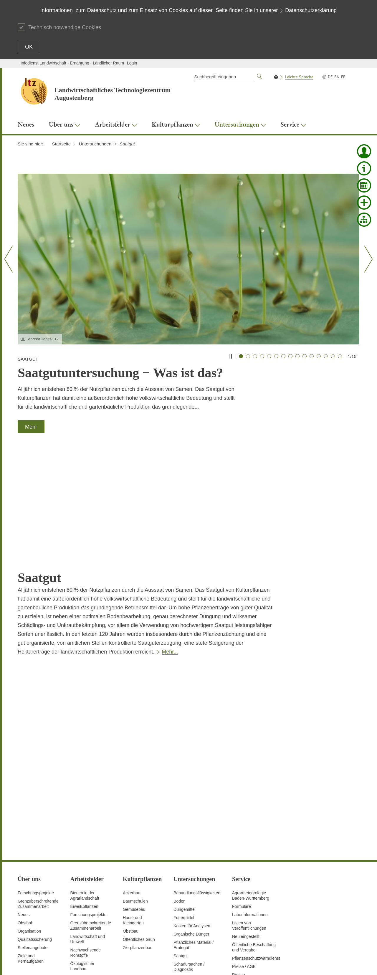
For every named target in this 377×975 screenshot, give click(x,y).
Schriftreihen (243, 881)
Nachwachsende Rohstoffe (85, 851)
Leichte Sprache (299, 76)
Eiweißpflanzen (84, 805)
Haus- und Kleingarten (133, 819)
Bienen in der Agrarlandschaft (84, 794)
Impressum (349, 963)
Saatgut (180, 854)
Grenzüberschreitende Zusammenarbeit (38, 802)
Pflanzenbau (81, 875)
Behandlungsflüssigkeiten (196, 791)
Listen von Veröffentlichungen (249, 824)
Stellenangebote (32, 846)
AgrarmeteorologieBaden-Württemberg (250, 794)
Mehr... (170, 550)
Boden (179, 799)
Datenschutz (228, 963)
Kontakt (207, 963)
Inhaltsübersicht (154, 963)
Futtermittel (183, 816)
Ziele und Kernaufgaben (31, 857)
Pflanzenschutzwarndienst (256, 857)
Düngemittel (184, 808)
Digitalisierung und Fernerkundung (87, 903)
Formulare (241, 805)
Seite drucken (184, 963)
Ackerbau (131, 791)
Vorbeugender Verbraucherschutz (87, 933)
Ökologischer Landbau (82, 865)
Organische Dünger (191, 832)
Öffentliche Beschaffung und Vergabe (254, 846)
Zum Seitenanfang (34, 963)
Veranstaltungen (247, 898)
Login (132, 63)
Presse (238, 873)
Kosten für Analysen (191, 824)
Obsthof (25, 821)
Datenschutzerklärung (311, 10)
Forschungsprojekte (36, 791)
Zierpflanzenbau (137, 846)
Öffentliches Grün (139, 838)
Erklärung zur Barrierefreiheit (268, 963)
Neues (23, 813)
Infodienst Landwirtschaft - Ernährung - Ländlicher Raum (72, 63)
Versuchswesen (84, 922)
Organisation (29, 830)
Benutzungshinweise (317, 963)
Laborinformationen (250, 813)
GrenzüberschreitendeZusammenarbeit (90, 824)
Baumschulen (135, 799)
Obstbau (130, 830)
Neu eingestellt (245, 835)
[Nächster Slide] (366, 259)
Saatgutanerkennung (89, 892)
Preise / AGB (244, 865)
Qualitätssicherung (35, 838)
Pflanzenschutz (84, 884)
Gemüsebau (134, 808)
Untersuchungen (85, 914)
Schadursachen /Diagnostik (188, 865)
